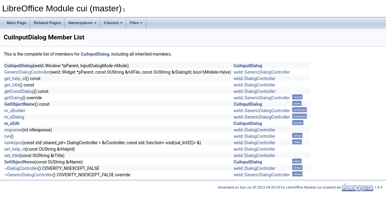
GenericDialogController (27, 72)
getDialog (13, 97)
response (13, 129)
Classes (113, 22)
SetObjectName (19, 162)
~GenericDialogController (28, 174)
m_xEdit (12, 123)
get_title (12, 84)
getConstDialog (19, 91)
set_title (11, 155)
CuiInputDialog (95, 54)
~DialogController (21, 168)
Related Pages (47, 22)
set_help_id (15, 149)
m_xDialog (14, 117)
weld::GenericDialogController (261, 72)
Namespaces (82, 22)
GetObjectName (19, 104)
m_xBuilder (14, 110)
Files (136, 22)
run (7, 136)
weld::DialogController (254, 78)
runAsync (13, 142)
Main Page (16, 22)
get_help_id (15, 78)
